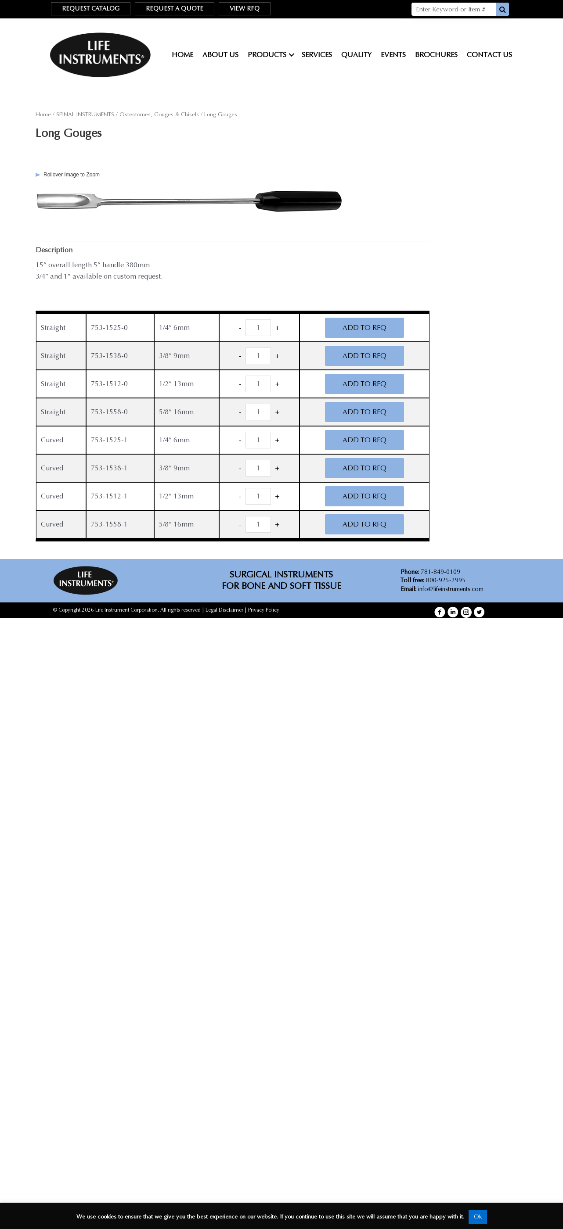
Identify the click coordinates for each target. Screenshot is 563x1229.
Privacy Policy (263, 610)
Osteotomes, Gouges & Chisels (159, 114)
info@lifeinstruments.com (451, 589)
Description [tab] (54, 250)
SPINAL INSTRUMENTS (85, 114)
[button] (291, 55)
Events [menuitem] (393, 54)
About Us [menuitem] (220, 54)
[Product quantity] (258, 327)
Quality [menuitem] (356, 54)
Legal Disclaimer (224, 610)
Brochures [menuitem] (436, 54)
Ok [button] (478, 1216)
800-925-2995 (433, 580)
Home (43, 114)
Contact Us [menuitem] (489, 54)
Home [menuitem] (182, 54)
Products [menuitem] (267, 54)
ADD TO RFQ (364, 327)
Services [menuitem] (317, 54)
